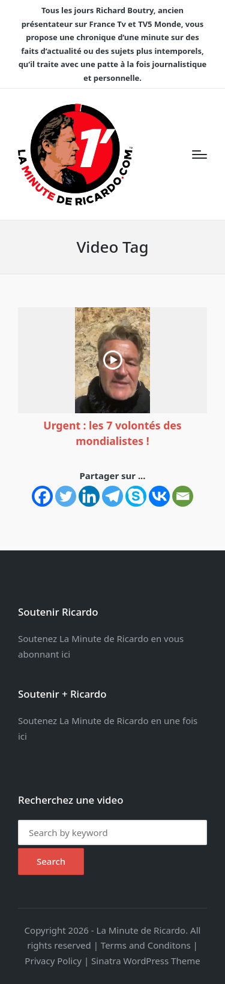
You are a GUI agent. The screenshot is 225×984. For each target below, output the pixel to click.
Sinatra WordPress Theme (145, 961)
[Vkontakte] (159, 496)
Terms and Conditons (146, 945)
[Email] (182, 496)
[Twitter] (65, 496)
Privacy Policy (53, 961)
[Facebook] (42, 496)
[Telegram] (112, 496)
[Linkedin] (89, 496)
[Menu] (199, 154)
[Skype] (135, 496)
